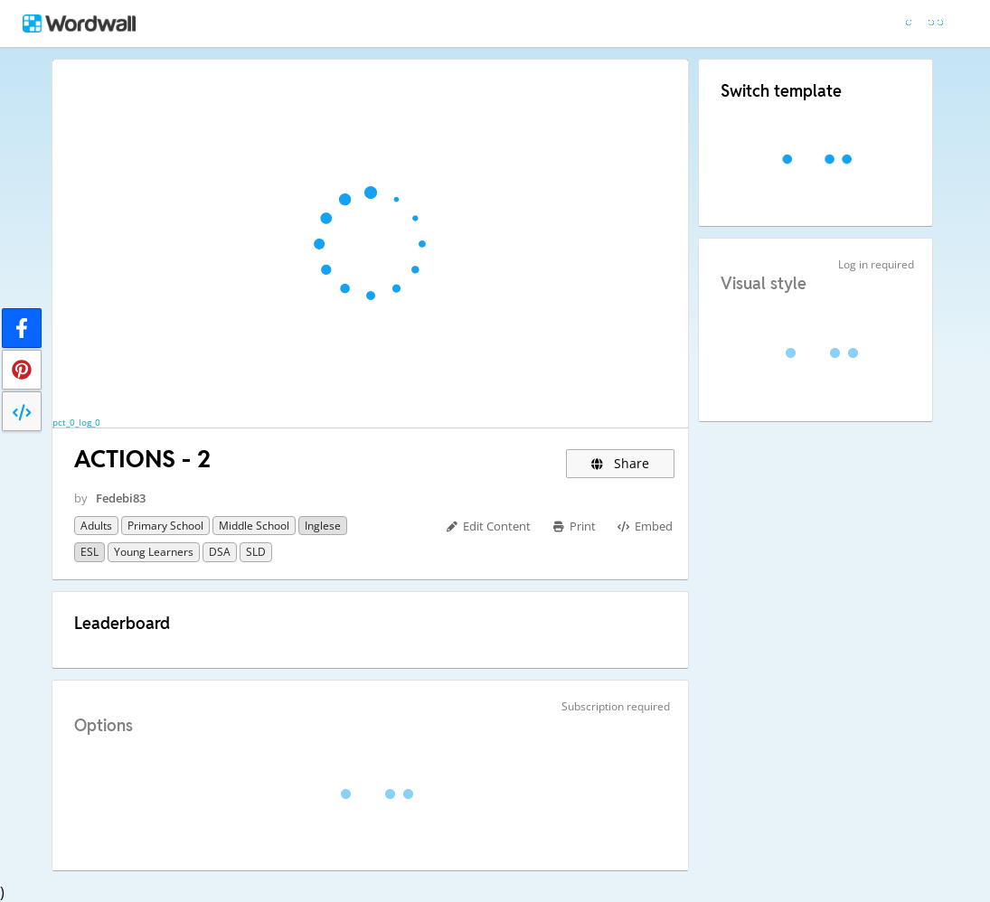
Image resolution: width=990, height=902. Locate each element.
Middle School (254, 525)
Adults (96, 525)
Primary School (165, 525)
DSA (220, 551)
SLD (256, 551)
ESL (89, 551)
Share (620, 463)
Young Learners (153, 551)
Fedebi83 (121, 498)
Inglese (323, 525)
